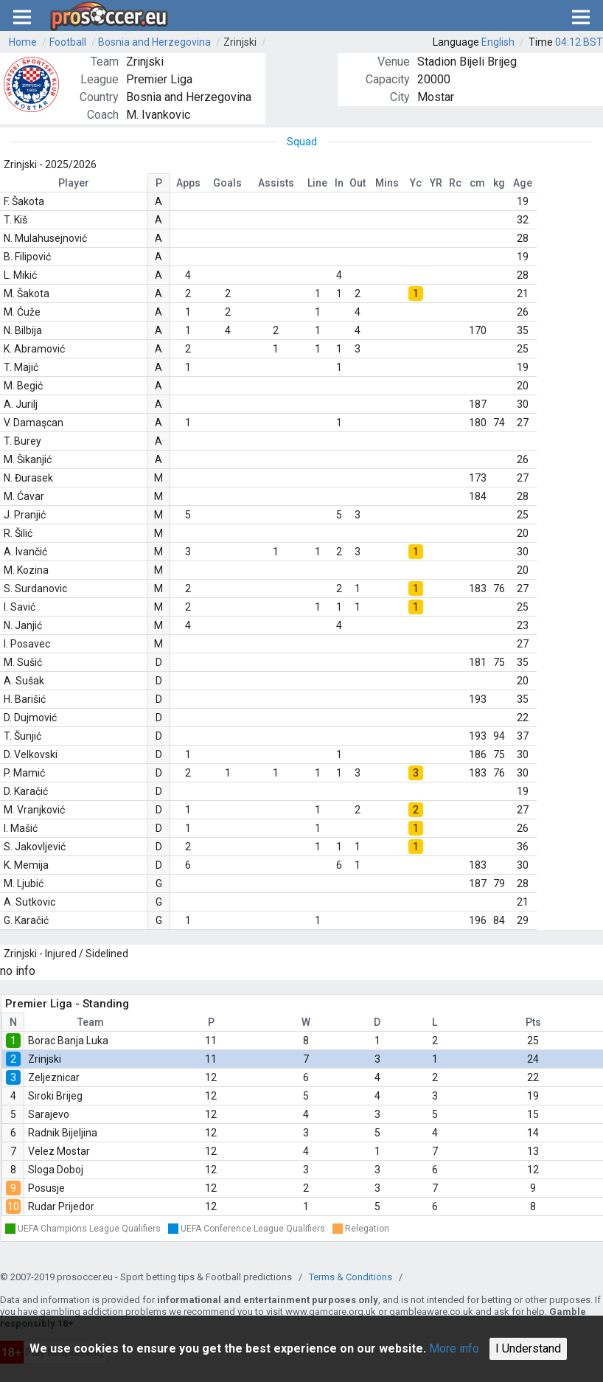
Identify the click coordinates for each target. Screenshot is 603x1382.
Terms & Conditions (350, 1276)
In (339, 183)
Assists (276, 183)
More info (454, 1348)
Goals (227, 183)
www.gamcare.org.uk (330, 1311)
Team (90, 1022)
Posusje (46, 1188)
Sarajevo (48, 1114)
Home (23, 42)
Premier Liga (159, 79)
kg (499, 183)
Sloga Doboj (55, 1170)
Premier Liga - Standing (67, 1003)
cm (477, 183)
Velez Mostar (59, 1151)
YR (436, 183)
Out (357, 183)
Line (317, 183)
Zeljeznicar (54, 1077)
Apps (188, 183)
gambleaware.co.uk (431, 1311)
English (498, 42)
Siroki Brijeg (55, 1096)
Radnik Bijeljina (62, 1133)
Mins (387, 183)
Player (73, 183)
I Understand (528, 1348)
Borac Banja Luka (68, 1040)
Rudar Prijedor (61, 1206)
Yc (416, 183)
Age (522, 183)
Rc (455, 183)
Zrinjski (240, 42)
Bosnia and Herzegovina (154, 42)
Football (67, 42)
